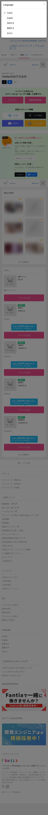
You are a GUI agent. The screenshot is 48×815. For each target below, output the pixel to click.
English (10, 18)
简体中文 (10, 23)
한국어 (9, 33)
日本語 (9, 13)
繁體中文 (10, 28)
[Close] (44, 4)
